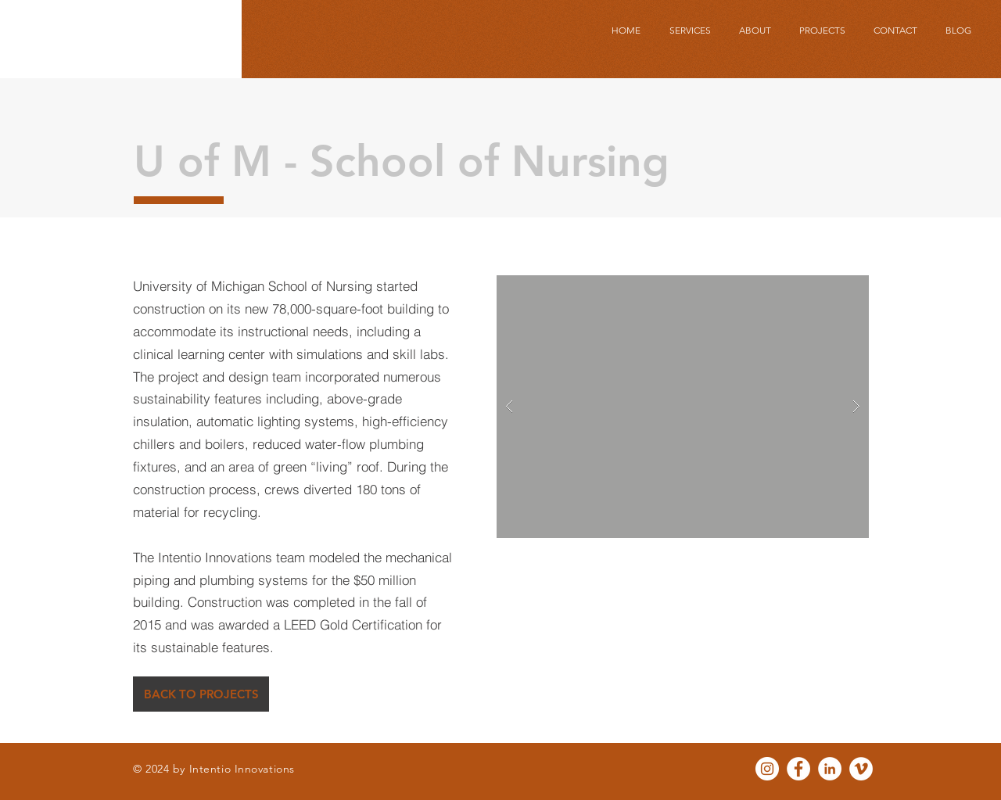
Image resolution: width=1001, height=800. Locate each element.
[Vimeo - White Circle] (861, 768)
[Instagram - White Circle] (767, 768)
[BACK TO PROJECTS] (201, 694)
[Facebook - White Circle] (798, 768)
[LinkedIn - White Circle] (829, 768)
